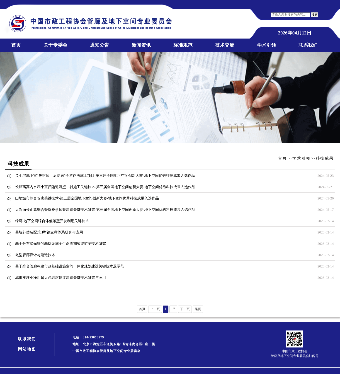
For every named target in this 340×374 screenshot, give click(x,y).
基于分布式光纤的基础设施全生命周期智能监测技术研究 (60, 243)
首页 (16, 45)
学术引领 (266, 45)
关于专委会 (55, 45)
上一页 (155, 309)
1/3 (173, 309)
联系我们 (308, 45)
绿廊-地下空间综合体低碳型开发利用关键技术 (52, 221)
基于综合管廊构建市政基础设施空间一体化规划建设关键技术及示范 (69, 266)
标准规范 (182, 45)
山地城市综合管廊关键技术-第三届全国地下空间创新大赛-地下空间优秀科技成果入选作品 (87, 198)
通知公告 (99, 45)
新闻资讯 (141, 45)
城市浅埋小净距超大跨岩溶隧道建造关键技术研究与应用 (60, 277)
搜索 (314, 14)
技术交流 (224, 45)
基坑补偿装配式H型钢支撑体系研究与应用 (49, 232)
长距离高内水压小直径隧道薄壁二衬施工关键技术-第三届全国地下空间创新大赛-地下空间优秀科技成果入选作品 (105, 187)
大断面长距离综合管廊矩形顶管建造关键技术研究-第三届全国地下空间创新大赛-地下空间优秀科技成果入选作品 (105, 209)
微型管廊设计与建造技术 (35, 255)
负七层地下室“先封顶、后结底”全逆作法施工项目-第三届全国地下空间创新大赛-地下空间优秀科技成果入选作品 (105, 175)
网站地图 (27, 349)
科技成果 (325, 158)
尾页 (198, 309)
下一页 (185, 309)
